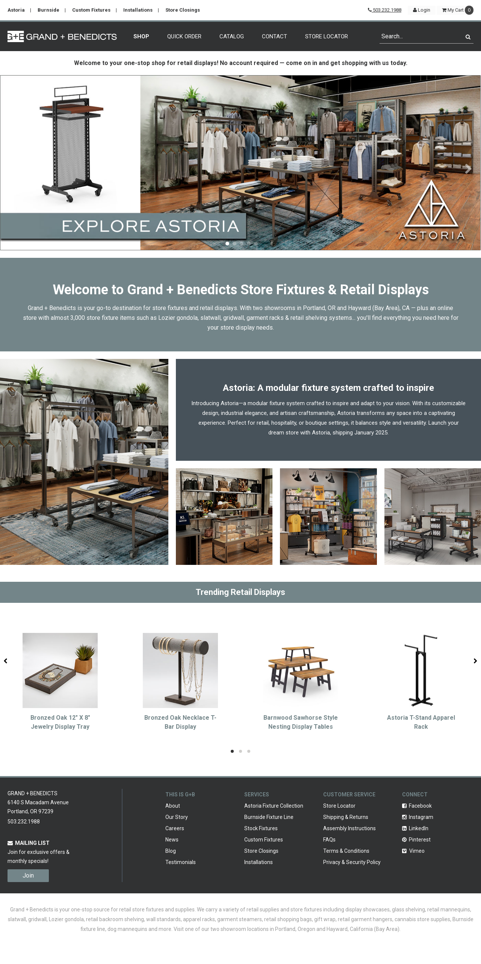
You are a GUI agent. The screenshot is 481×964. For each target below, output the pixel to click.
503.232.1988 (384, 10)
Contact (274, 36)
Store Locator (326, 36)
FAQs (329, 840)
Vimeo (413, 851)
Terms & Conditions (346, 851)
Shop (141, 36)
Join (28, 875)
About (172, 806)
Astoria (16, 10)
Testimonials (180, 862)
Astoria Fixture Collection (273, 806)
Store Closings (182, 10)
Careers (174, 828)
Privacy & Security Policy (352, 862)
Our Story (176, 817)
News (171, 840)
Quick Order (184, 36)
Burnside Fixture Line (268, 817)
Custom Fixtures (91, 10)
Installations (138, 10)
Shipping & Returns (345, 817)
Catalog (231, 36)
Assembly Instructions (349, 828)
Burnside (48, 10)
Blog (170, 851)
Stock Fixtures (261, 828)
